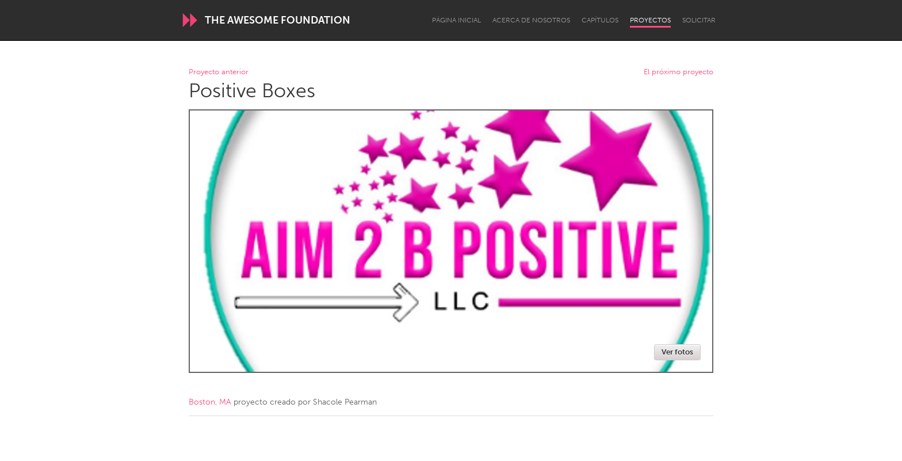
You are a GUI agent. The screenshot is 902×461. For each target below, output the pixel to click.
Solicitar (699, 20)
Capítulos (600, 20)
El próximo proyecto (678, 72)
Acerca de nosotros (531, 20)
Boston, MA (210, 402)
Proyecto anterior (219, 72)
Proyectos (650, 20)
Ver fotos (677, 352)
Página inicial (456, 20)
